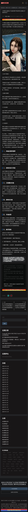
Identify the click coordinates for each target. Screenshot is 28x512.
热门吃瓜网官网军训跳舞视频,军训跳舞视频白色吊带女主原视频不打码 (20, 306)
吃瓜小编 (7, 16)
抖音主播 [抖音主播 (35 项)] (7, 463)
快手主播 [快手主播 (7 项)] (13, 461)
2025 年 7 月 (5, 375)
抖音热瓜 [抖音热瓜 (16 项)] (17, 463)
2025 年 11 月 (5, 366)
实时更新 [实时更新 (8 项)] (9, 461)
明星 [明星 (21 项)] (3, 466)
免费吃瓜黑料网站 (14, 492)
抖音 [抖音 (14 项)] (3, 463)
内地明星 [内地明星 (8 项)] (9, 454)
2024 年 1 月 (5, 407)
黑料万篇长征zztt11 (6, 343)
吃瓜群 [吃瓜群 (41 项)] (23, 457)
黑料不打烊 (8, 7)
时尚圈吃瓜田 (5, 432)
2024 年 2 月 (5, 404)
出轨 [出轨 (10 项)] (14, 454)
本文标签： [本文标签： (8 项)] (13, 466)
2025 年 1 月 (5, 389)
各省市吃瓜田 (5, 426)
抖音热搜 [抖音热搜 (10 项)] (12, 463)
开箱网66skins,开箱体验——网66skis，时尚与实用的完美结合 (13, 340)
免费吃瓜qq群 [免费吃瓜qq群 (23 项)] (15, 452)
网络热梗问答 (5, 439)
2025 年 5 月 (5, 380)
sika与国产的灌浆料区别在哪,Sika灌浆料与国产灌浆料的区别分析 (13, 346)
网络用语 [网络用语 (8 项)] (20, 470)
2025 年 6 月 (5, 377)
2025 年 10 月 (5, 368)
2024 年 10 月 (5, 393)
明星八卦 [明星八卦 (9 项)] (7, 466)
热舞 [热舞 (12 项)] (20, 466)
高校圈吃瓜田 (5, 444)
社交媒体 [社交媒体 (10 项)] (22, 468)
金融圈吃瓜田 (5, 441)
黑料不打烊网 (16, 507)
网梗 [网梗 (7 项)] (8, 470)
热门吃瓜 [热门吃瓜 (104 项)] (4, 468)
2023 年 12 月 (5, 409)
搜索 (3, 317)
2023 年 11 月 (5, 411)
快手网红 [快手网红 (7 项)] (18, 461)
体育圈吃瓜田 (14, 7)
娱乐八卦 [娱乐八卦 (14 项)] (15, 459)
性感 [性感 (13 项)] (23, 461)
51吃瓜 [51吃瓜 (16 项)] (4, 452)
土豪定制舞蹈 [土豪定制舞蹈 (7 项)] (10, 459)
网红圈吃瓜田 (5, 437)
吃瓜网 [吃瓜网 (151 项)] (14, 457)
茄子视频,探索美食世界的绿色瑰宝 (10, 337)
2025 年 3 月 (5, 384)
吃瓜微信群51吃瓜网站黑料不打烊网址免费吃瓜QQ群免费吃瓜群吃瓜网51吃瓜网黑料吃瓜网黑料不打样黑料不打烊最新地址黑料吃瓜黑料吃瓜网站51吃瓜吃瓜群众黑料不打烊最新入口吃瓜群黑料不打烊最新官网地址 (13, 259)
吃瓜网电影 (4, 423)
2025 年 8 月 (5, 373)
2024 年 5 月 (5, 400)
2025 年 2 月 (5, 386)
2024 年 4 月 (5, 402)
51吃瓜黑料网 (14, 488)
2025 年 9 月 (5, 371)
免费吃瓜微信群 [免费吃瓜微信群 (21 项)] (21, 452)
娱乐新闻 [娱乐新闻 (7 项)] (20, 459)
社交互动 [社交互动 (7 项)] (18, 468)
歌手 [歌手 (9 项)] (17, 466)
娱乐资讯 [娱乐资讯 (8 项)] (4, 461)
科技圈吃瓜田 (5, 435)
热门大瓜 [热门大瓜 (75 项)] (9, 468)
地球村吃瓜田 (5, 428)
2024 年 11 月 (5, 391)
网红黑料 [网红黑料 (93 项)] (15, 470)
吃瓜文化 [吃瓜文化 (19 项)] (9, 457)
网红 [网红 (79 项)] (11, 470)
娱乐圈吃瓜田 (5, 430)
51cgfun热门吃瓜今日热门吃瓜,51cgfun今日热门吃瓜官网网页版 (14, 334)
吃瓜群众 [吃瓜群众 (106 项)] (4, 459)
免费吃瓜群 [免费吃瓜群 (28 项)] (5, 454)
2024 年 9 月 (5, 395)
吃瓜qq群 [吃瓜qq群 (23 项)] (21, 454)
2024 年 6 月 (5, 398)
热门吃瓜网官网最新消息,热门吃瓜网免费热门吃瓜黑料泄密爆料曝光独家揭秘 (7, 306)
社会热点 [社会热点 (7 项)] (4, 470)
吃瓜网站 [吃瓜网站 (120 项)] (18, 457)
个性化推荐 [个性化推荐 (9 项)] (9, 452)
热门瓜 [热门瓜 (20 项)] (13, 468)
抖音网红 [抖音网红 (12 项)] (22, 463)
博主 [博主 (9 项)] (17, 454)
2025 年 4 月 (5, 382)
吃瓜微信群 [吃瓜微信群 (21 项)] (5, 457)
